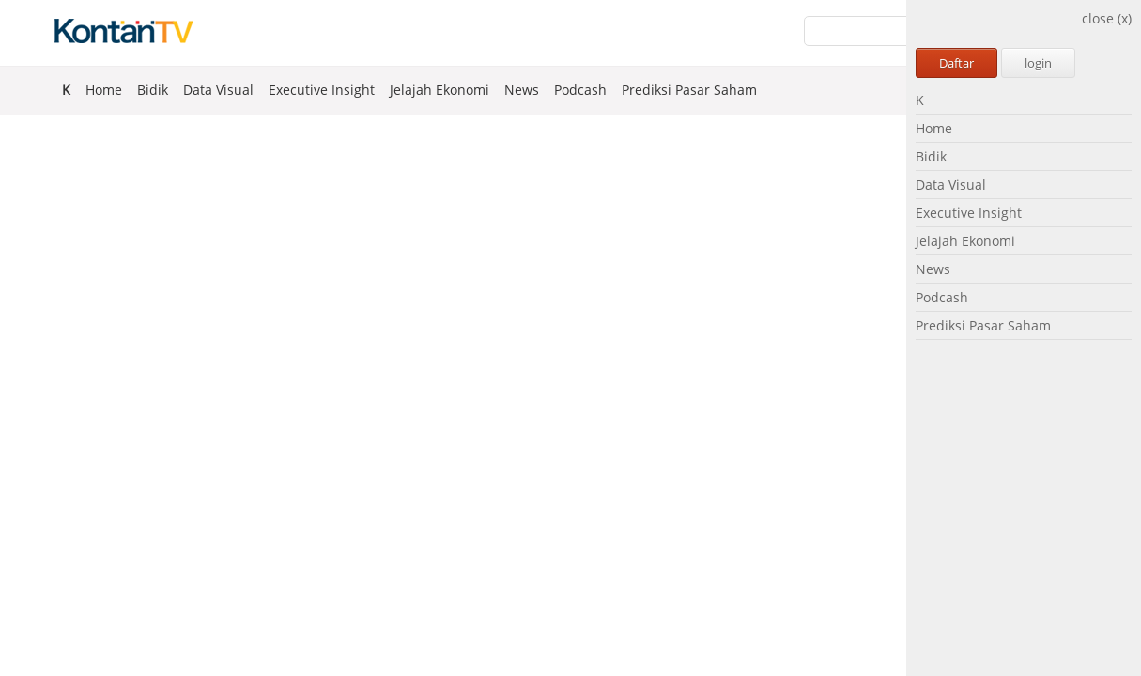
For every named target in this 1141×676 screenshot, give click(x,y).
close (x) (1107, 18)
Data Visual (951, 184)
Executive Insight (969, 213)
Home (934, 128)
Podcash (942, 297)
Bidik (931, 156)
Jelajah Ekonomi (965, 241)
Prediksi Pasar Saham (983, 325)
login (1038, 62)
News (933, 269)
